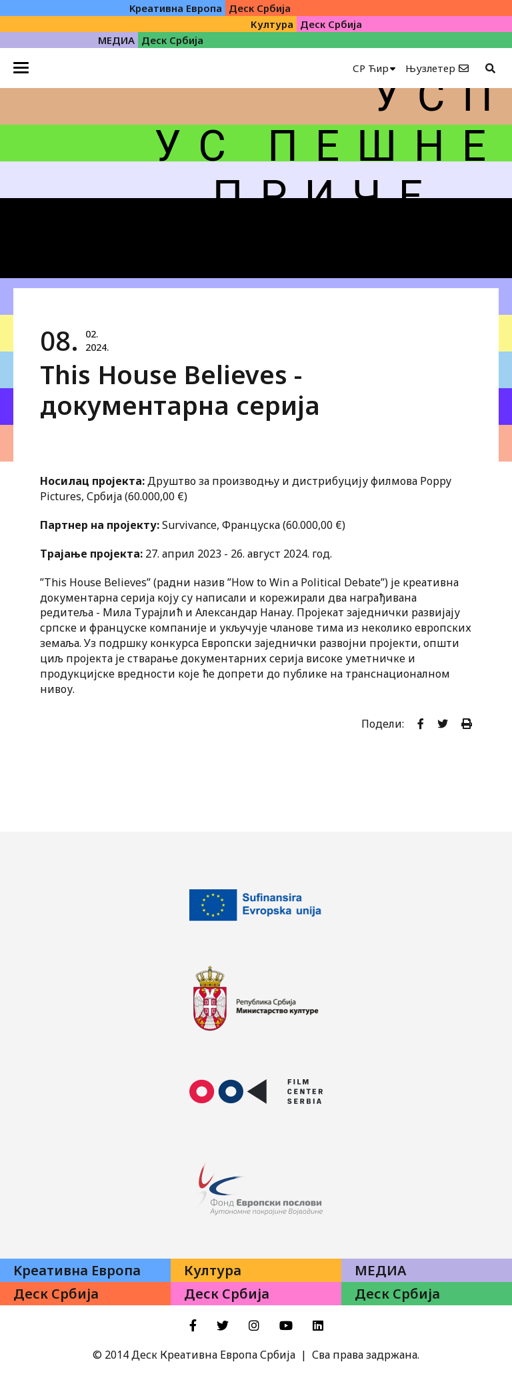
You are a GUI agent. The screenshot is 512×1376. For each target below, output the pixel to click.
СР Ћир (371, 68)
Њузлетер (430, 68)
